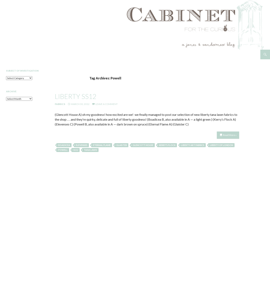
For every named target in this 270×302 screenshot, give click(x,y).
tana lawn (90, 150)
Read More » (230, 135)
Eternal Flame (102, 145)
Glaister (121, 145)
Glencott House (143, 145)
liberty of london (221, 145)
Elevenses (81, 145)
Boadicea (64, 145)
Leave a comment (107, 104)
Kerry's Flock (167, 145)
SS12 (75, 150)
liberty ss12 (75, 96)
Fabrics (60, 104)
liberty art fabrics (192, 145)
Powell (63, 150)
